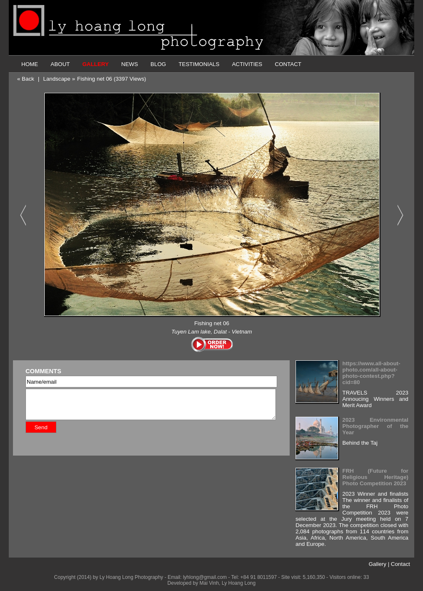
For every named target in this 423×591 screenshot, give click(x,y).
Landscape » (59, 79)
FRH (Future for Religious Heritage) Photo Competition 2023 (375, 477)
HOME (29, 64)
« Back (25, 79)
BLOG (158, 64)
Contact (400, 564)
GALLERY (95, 64)
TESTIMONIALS (198, 64)
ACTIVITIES (247, 64)
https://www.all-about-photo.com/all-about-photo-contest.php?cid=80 (371, 372)
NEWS (129, 64)
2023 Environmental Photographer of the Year (375, 426)
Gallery (377, 564)
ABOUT (60, 64)
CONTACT (288, 64)
